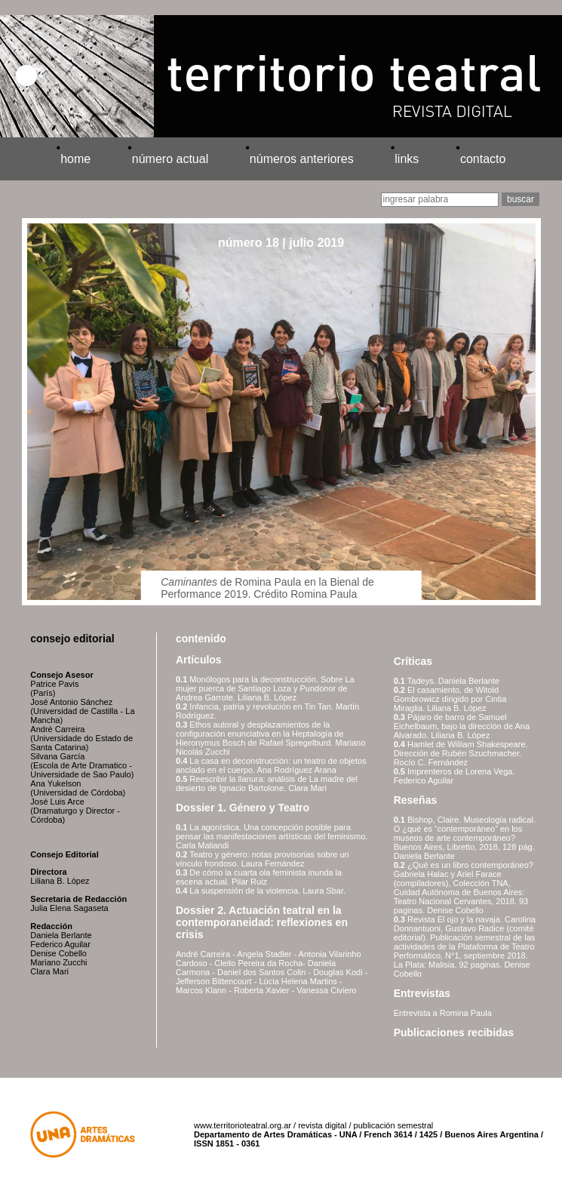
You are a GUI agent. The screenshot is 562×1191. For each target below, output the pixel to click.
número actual (170, 158)
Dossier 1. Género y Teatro (242, 808)
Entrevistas (422, 993)
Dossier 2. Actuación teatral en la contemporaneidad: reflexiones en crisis (262, 922)
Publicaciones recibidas (454, 1032)
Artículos (199, 660)
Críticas (413, 661)
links (407, 158)
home (75, 158)
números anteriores (302, 158)
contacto (482, 158)
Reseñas (416, 800)
